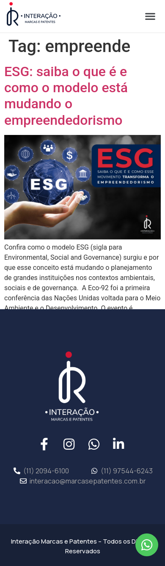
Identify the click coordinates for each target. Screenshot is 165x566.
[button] (150, 16)
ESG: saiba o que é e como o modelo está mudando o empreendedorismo (66, 95)
